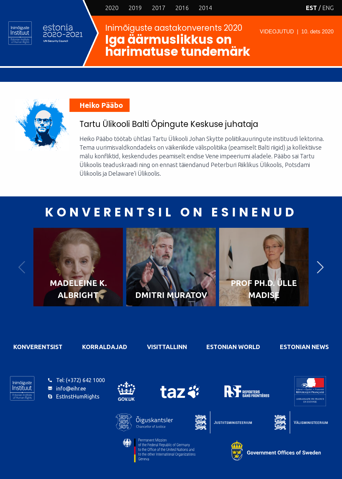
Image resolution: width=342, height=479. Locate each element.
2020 (112, 7)
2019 (135, 7)
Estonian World (233, 346)
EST (311, 7)
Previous (21, 267)
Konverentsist (37, 346)
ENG (328, 7)
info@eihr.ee (71, 388)
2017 (158, 7)
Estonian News (304, 346)
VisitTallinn (167, 346)
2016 (182, 7)
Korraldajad (104, 346)
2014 (205, 7)
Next (320, 267)
